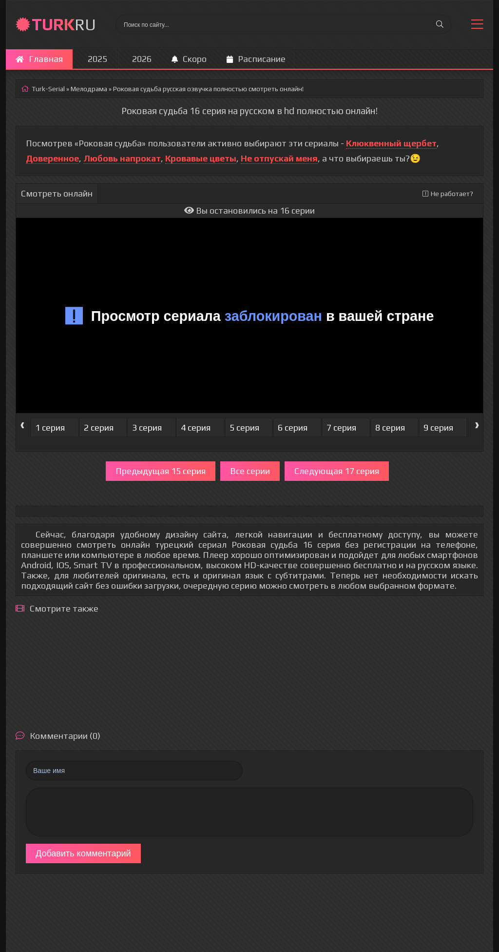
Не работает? (447, 194)
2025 (97, 59)
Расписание (256, 59)
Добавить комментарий (83, 853)
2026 (142, 59)
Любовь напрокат (122, 158)
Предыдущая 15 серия (160, 471)
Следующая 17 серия (336, 471)
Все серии (250, 471)
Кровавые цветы (200, 158)
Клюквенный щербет (391, 143)
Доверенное (52, 158)
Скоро (189, 59)
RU (64, 24)
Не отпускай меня (279, 158)
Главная (39, 59)
